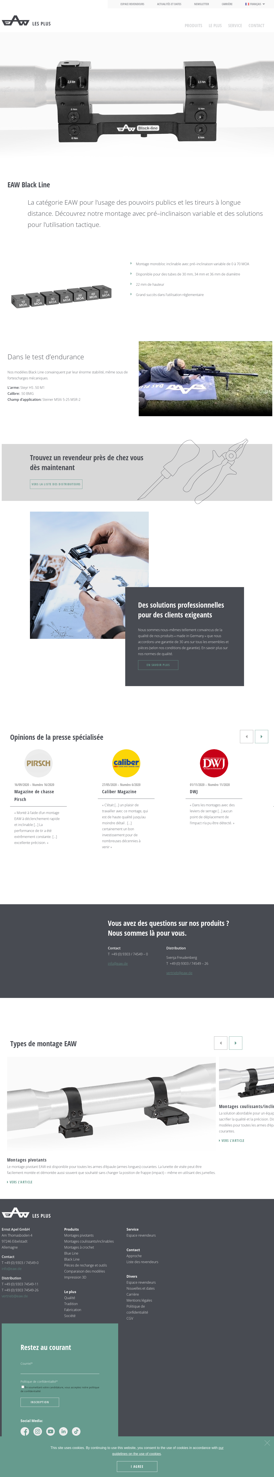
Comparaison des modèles (84, 1278)
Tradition (71, 1311)
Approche (134, 1263)
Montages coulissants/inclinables (89, 1248)
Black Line (72, 1266)
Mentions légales (139, 1307)
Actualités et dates (169, 4)
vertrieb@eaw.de (179, 980)
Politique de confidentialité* (39, 1389)
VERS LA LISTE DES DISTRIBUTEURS (63, 486)
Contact (256, 23)
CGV (130, 1325)
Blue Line (71, 1260)
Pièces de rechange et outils (85, 1272)
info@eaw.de (118, 971)
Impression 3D (75, 1284)
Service (235, 23)
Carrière (227, 4)
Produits (193, 23)
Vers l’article (21, 1189)
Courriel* (27, 1371)
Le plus (215, 23)
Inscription (40, 1410)
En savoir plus (166, 670)
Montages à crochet (79, 1254)
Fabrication (72, 1317)
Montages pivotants (79, 1242)
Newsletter (201, 4)
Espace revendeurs (132, 4)
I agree (138, 1467)
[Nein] (267, 1443)
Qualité (69, 1305)
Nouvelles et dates (141, 1295)
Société (70, 1323)
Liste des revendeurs (142, 1269)
